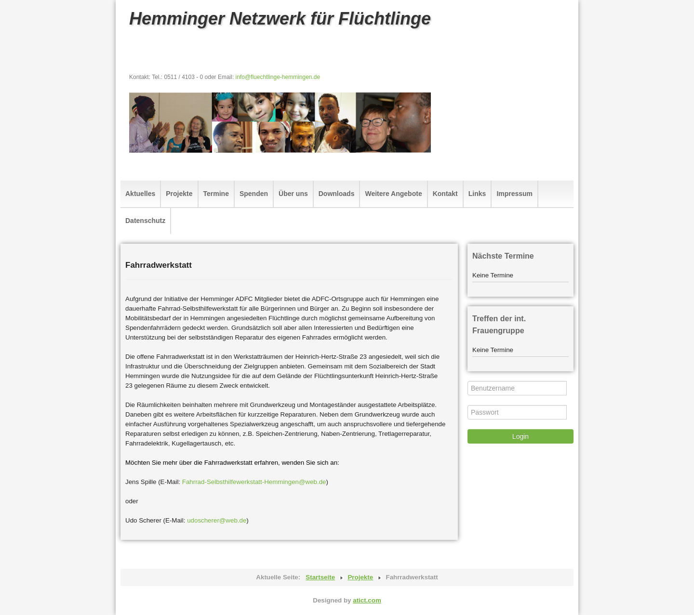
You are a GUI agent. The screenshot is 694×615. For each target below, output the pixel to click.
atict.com (367, 600)
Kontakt (445, 193)
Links (477, 193)
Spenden (254, 193)
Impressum (514, 193)
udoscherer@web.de (216, 520)
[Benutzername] (517, 388)
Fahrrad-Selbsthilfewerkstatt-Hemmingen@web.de (254, 481)
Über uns (293, 193)
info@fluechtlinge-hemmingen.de (278, 77)
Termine (216, 193)
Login (520, 436)
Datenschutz (145, 220)
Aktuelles (140, 193)
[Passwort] (517, 412)
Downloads (337, 193)
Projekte (179, 193)
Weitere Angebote (393, 193)
